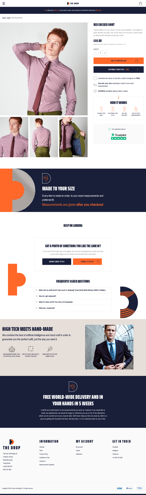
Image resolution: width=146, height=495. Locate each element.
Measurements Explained (46, 465)
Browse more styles (56, 261)
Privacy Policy (43, 454)
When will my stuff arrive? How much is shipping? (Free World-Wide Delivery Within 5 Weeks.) (72, 290)
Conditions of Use (44, 457)
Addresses (79, 454)
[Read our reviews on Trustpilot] (118, 136)
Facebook (115, 447)
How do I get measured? (47, 296)
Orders (78, 450)
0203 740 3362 (7, 469)
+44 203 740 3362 (117, 457)
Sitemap (41, 447)
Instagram (115, 450)
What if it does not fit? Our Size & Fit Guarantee (56, 302)
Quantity (96, 49)
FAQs (41, 450)
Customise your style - (118, 69)
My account (79, 447)
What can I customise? (47, 308)
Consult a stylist (87, 261)
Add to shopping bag (118, 60)
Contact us (42, 461)
